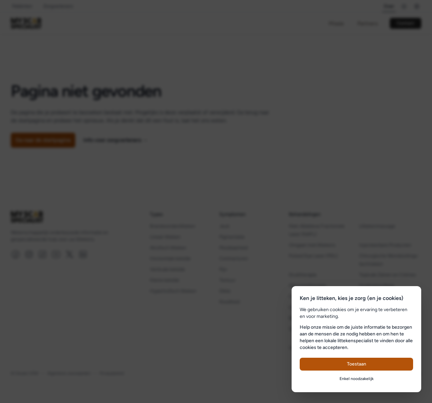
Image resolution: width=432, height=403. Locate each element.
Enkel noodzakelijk (357, 378)
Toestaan (356, 364)
